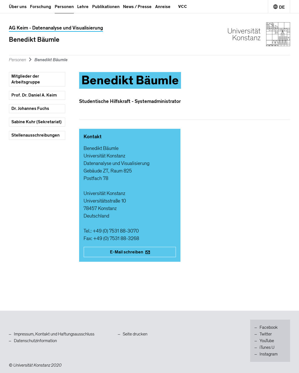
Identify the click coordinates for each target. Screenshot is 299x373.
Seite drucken (135, 334)
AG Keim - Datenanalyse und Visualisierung (56, 28)
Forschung (40, 7)
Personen (64, 7)
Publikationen (106, 7)
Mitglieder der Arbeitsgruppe (25, 79)
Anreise (162, 7)
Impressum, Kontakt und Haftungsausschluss (54, 334)
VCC (182, 6)
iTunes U (267, 347)
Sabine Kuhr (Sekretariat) (36, 122)
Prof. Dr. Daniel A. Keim (34, 95)
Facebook (269, 327)
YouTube (267, 341)
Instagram (269, 354)
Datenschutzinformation (35, 341)
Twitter (266, 334)
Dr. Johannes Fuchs (30, 108)
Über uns (18, 7)
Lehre (83, 7)
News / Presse (137, 7)
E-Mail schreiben (130, 252)
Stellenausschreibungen (35, 135)
